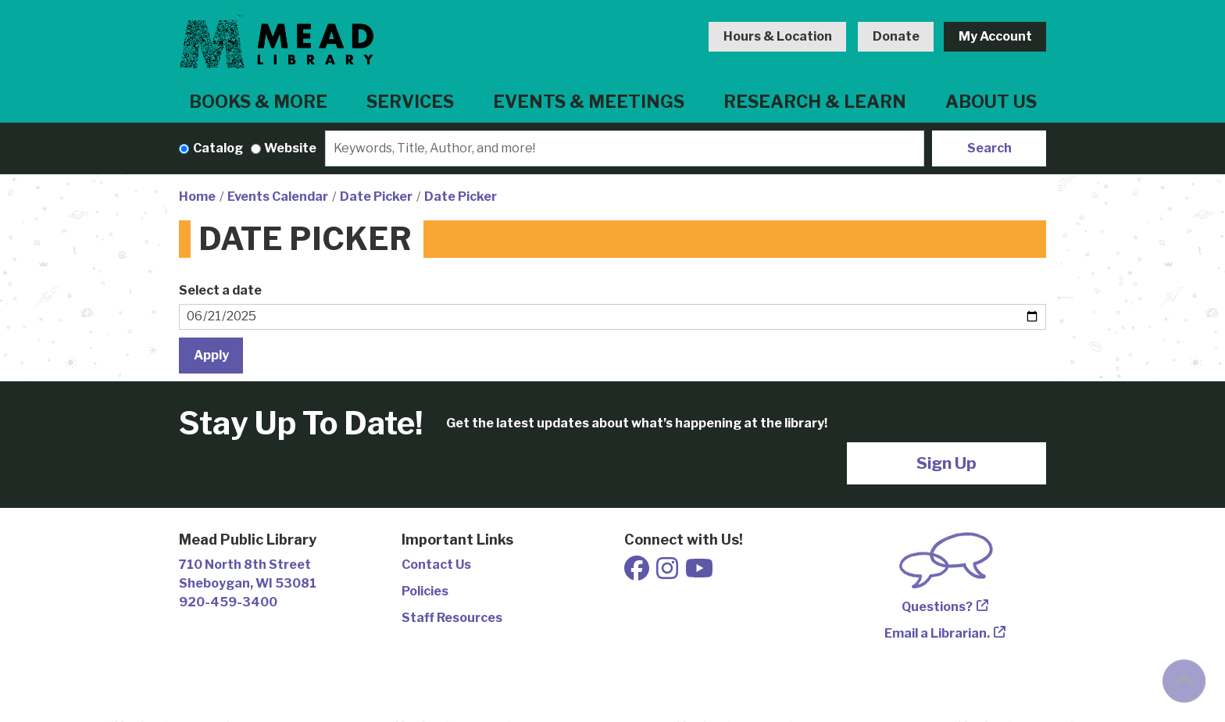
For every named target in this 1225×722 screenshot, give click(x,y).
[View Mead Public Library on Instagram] (668, 573)
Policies (425, 591)
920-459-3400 (228, 602)
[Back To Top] (1183, 680)
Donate (896, 36)
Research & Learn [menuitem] (814, 101)
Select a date (220, 290)
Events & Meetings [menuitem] (588, 101)
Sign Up (946, 463)
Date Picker (376, 196)
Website (290, 148)
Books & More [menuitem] (258, 101)
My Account (995, 36)
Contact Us (436, 564)
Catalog (218, 148)
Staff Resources (452, 617)
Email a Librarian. (937, 633)
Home (197, 196)
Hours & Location (777, 36)
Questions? (937, 606)
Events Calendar (277, 196)
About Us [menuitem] (991, 101)
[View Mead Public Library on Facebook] (638, 573)
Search (989, 148)
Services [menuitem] (410, 101)
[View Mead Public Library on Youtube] (699, 573)
